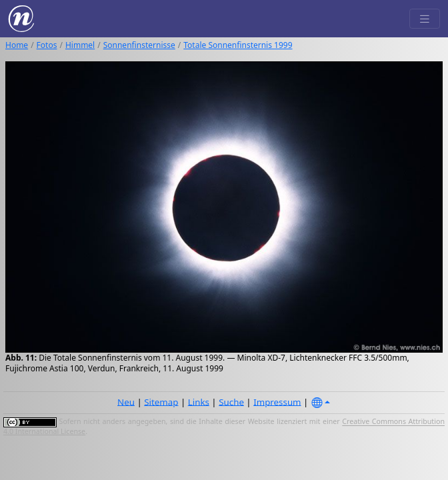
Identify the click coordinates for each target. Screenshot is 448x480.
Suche (231, 401)
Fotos (47, 45)
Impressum (277, 401)
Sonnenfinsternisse (139, 45)
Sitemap (161, 401)
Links (198, 401)
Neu (126, 401)
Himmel (80, 45)
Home (16, 45)
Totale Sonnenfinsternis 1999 (237, 45)
